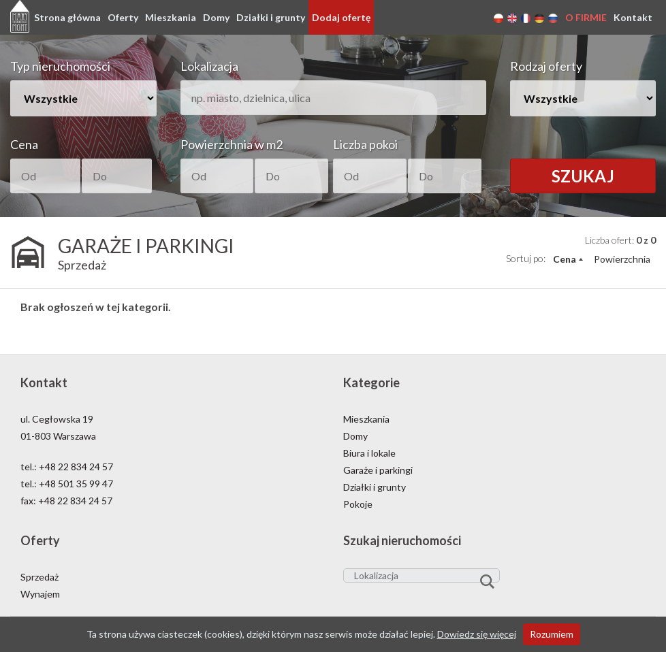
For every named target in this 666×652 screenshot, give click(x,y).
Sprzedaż (39, 577)
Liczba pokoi (365, 144)
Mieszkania (170, 17)
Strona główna (67, 17)
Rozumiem (551, 634)
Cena (24, 144)
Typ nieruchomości (60, 66)
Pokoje (357, 504)
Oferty (123, 17)
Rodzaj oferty (546, 66)
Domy (216, 17)
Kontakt (633, 17)
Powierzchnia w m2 (231, 144)
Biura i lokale (369, 453)
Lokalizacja (209, 66)
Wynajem (40, 594)
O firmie (586, 17)
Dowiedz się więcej (476, 634)
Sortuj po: (525, 258)
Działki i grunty (270, 17)
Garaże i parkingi (378, 470)
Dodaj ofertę (341, 17)
